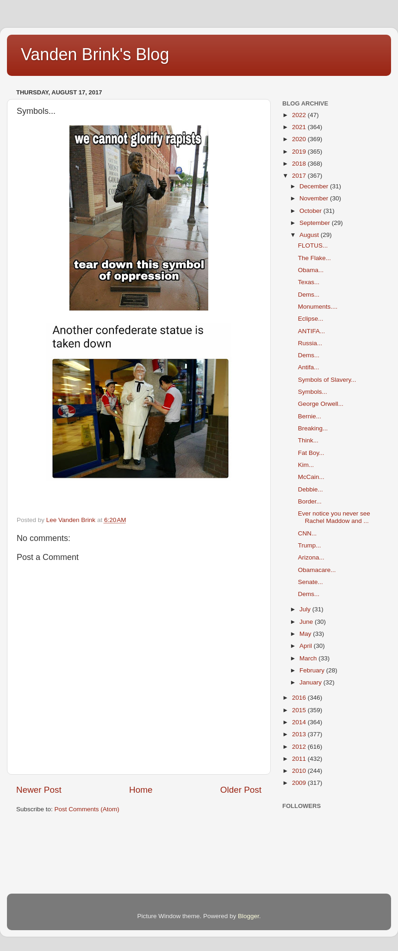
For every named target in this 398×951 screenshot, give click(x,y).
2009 (300, 782)
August (310, 234)
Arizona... (311, 557)
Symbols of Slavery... (327, 379)
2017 (300, 175)
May (306, 633)
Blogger (248, 916)
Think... (308, 440)
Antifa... (308, 367)
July (305, 609)
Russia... (310, 343)
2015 (300, 710)
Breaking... (313, 428)
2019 (300, 151)
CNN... (307, 533)
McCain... (311, 476)
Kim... (306, 464)
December (314, 186)
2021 (300, 127)
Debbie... (310, 489)
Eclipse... (310, 318)
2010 (300, 770)
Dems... (309, 294)
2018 (300, 163)
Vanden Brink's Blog (95, 54)
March (308, 658)
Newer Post (39, 790)
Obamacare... (317, 569)
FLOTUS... (313, 245)
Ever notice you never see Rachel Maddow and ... (334, 517)
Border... (310, 501)
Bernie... (309, 416)
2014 (300, 722)
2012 (300, 746)
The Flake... (314, 258)
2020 (300, 139)
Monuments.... (318, 306)
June (307, 621)
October (311, 210)
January (311, 682)
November (314, 198)
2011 (300, 758)
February (312, 670)
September (315, 222)
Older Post (240, 790)
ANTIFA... (311, 331)
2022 (300, 115)
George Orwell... (320, 403)
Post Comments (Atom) (87, 809)
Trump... (309, 545)
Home (140, 790)
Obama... (311, 270)
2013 (300, 734)
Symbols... (312, 391)
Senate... (310, 581)
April (306, 645)
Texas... (309, 282)
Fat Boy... (311, 452)
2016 (300, 697)
